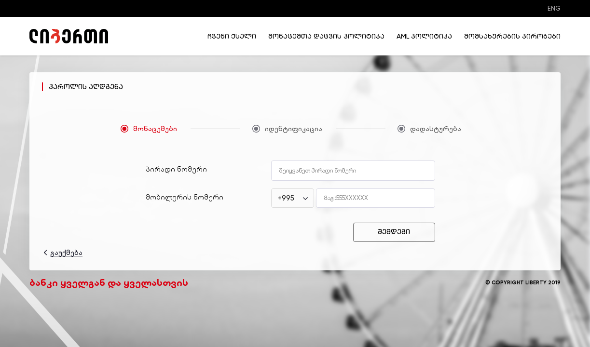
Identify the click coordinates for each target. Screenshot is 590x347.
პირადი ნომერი (176, 169)
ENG (554, 8)
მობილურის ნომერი (184, 197)
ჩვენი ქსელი (231, 36)
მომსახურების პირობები (512, 36)
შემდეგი (394, 231)
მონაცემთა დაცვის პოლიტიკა (326, 36)
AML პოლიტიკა (424, 36)
